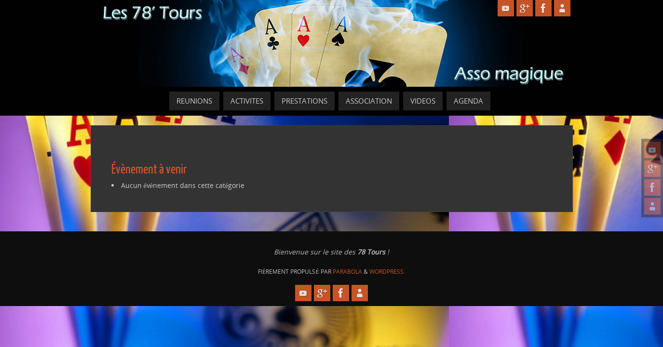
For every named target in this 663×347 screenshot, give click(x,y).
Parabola (347, 271)
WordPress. (387, 271)
